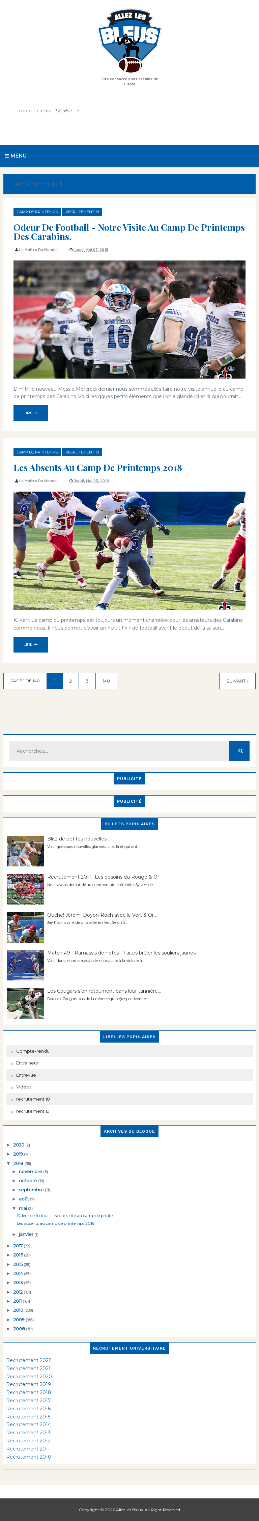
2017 (18, 1245)
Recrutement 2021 (28, 1368)
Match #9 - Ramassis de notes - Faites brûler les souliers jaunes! (122, 953)
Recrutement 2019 (28, 1384)
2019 (18, 1154)
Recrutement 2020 (29, 1377)
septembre (32, 1189)
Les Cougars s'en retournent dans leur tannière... (104, 991)
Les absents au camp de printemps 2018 (97, 467)
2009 (19, 1319)
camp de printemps (37, 212)
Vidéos (23, 1086)
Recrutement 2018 (28, 1392)
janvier (26, 1234)
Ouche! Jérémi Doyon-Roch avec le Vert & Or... (102, 915)
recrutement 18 (82, 212)
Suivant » (237, 681)
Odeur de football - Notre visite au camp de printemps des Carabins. (129, 231)
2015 (18, 1264)
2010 (18, 1310)
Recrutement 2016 (28, 1409)
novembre (31, 1171)
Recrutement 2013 (28, 1433)
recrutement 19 (33, 1111)
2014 (18, 1273)
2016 (18, 1254)
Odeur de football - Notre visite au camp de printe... (66, 1215)
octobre (28, 1180)
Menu (15, 156)
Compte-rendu (33, 1051)
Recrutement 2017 (28, 1401)
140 (106, 681)
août (24, 1198)
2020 (19, 1144)
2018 (18, 1163)
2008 (19, 1328)
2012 (18, 1292)
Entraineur (27, 1063)
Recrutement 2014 (28, 1424)
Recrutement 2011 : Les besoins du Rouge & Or (103, 877)
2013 (18, 1282)
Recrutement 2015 (28, 1417)
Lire (31, 412)
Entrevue (26, 1075)
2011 (18, 1301)
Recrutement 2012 (28, 1441)
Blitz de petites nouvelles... (78, 839)
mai (23, 1208)
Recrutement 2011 (28, 1449)
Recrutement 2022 (28, 1360)
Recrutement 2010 (28, 1457)
